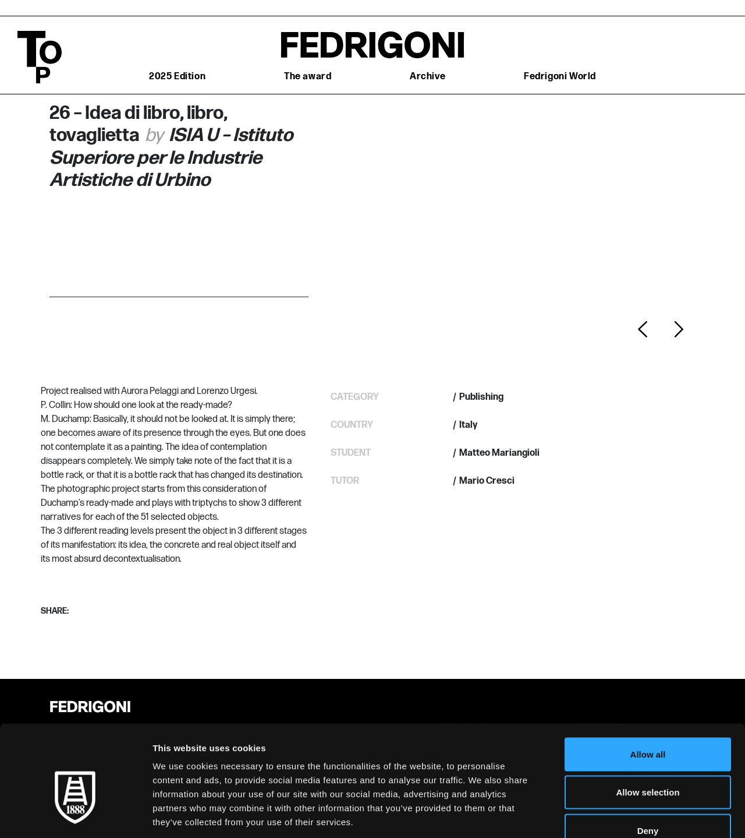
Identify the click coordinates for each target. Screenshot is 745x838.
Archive (427, 76)
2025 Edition (177, 76)
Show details (611, 815)
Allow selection (647, 723)
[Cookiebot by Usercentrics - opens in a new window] (75, 815)
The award (307, 76)
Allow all (648, 685)
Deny (648, 761)
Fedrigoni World (560, 76)
